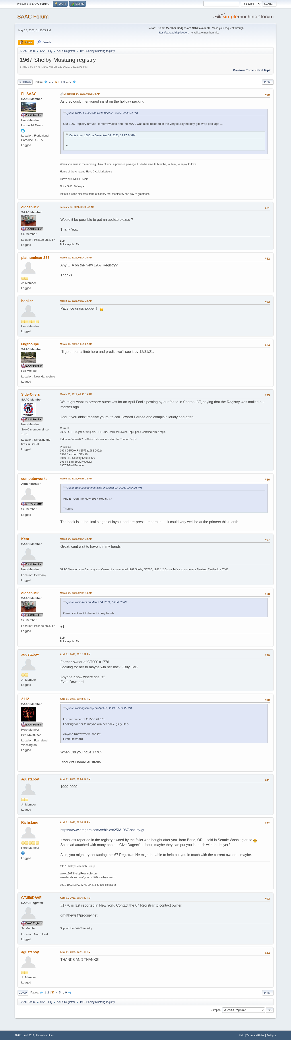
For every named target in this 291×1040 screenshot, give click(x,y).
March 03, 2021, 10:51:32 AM (76, 344)
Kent (25, 539)
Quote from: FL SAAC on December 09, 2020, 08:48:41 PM (102, 113)
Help (241, 1035)
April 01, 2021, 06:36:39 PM (75, 897)
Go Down (25, 82)
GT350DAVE (31, 898)
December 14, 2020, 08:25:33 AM (82, 93)
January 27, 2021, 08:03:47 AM (77, 207)
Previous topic (243, 70)
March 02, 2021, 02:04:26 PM (76, 257)
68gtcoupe (30, 344)
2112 (25, 699)
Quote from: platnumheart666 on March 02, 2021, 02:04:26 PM (104, 487)
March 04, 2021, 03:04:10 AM (76, 539)
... (67, 81)
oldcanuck (30, 207)
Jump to (216, 1010)
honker (27, 301)
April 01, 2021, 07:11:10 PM (75, 952)
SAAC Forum (32, 17)
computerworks (34, 479)
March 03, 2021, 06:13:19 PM (76, 394)
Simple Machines (44, 1035)
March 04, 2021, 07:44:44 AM (76, 593)
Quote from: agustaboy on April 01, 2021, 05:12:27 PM (99, 708)
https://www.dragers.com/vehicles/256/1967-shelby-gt (102, 830)
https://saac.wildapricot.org (173, 32)
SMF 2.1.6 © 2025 (24, 1035)
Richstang (29, 822)
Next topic (263, 70)
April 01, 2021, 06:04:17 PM (75, 779)
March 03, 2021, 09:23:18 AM (76, 300)
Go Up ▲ (271, 1035)
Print (268, 82)
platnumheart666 (35, 258)
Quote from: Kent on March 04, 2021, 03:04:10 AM (96, 602)
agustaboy (30, 654)
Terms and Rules (255, 1035)
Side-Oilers (30, 394)
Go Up (23, 992)
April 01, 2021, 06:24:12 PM (75, 822)
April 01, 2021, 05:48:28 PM (75, 699)
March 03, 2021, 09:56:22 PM (76, 478)
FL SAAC (29, 94)
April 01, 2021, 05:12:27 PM (75, 654)
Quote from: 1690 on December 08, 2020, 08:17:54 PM (102, 135)
